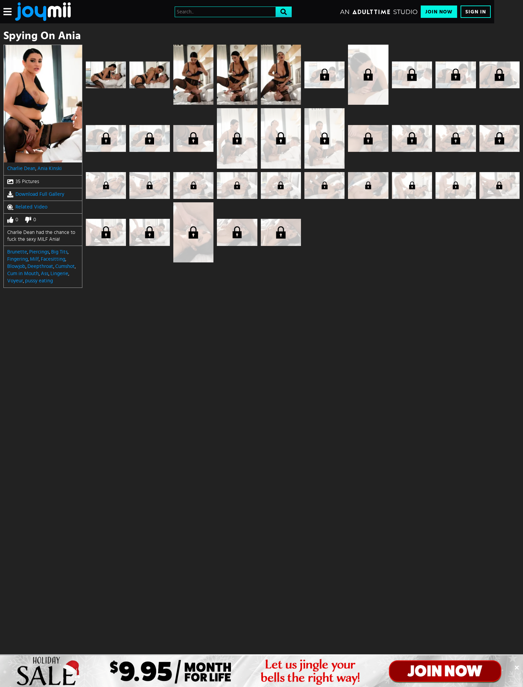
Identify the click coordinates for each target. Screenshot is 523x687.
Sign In (475, 11)
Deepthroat (40, 266)
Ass (44, 273)
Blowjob (16, 266)
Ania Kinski (49, 168)
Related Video (27, 207)
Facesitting (53, 259)
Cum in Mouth (23, 273)
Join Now (439, 11)
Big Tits (59, 252)
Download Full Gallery (35, 194)
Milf (34, 259)
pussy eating (39, 280)
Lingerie (59, 273)
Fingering (17, 259)
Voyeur (15, 280)
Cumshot (65, 266)
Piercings (39, 252)
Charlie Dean (21, 168)
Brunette (17, 252)
